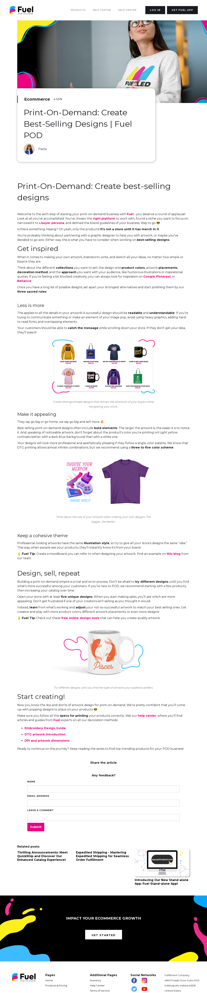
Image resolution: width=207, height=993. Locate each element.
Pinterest (163, 276)
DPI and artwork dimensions (47, 740)
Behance (24, 281)
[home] (21, 10)
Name (31, 781)
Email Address (38, 796)
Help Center (102, 10)
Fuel (130, 214)
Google (149, 276)
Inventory (95, 980)
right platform (104, 218)
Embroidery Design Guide (45, 728)
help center (147, 715)
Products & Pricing (56, 985)
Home (49, 980)
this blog (174, 554)
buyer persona (52, 223)
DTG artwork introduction (45, 734)
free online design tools (80, 618)
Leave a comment (40, 810)
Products (78, 10)
